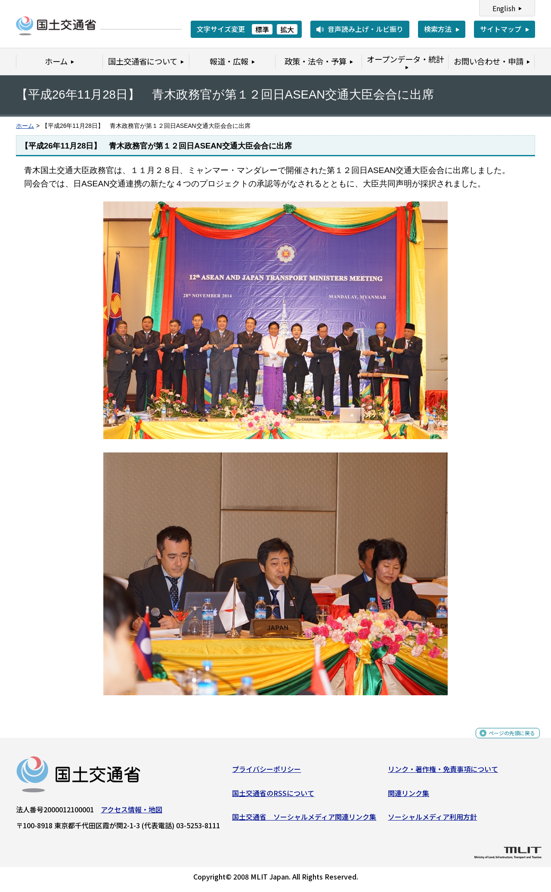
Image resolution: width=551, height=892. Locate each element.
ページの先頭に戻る (505, 741)
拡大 (287, 29)
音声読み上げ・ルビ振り (365, 29)
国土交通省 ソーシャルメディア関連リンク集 (304, 820)
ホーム (25, 126)
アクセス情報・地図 (131, 813)
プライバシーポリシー (266, 772)
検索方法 (438, 29)
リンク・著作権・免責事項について (443, 772)
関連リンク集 (408, 796)
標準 (262, 29)
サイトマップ (500, 29)
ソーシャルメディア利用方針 (432, 820)
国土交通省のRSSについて (273, 796)
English (503, 8)
